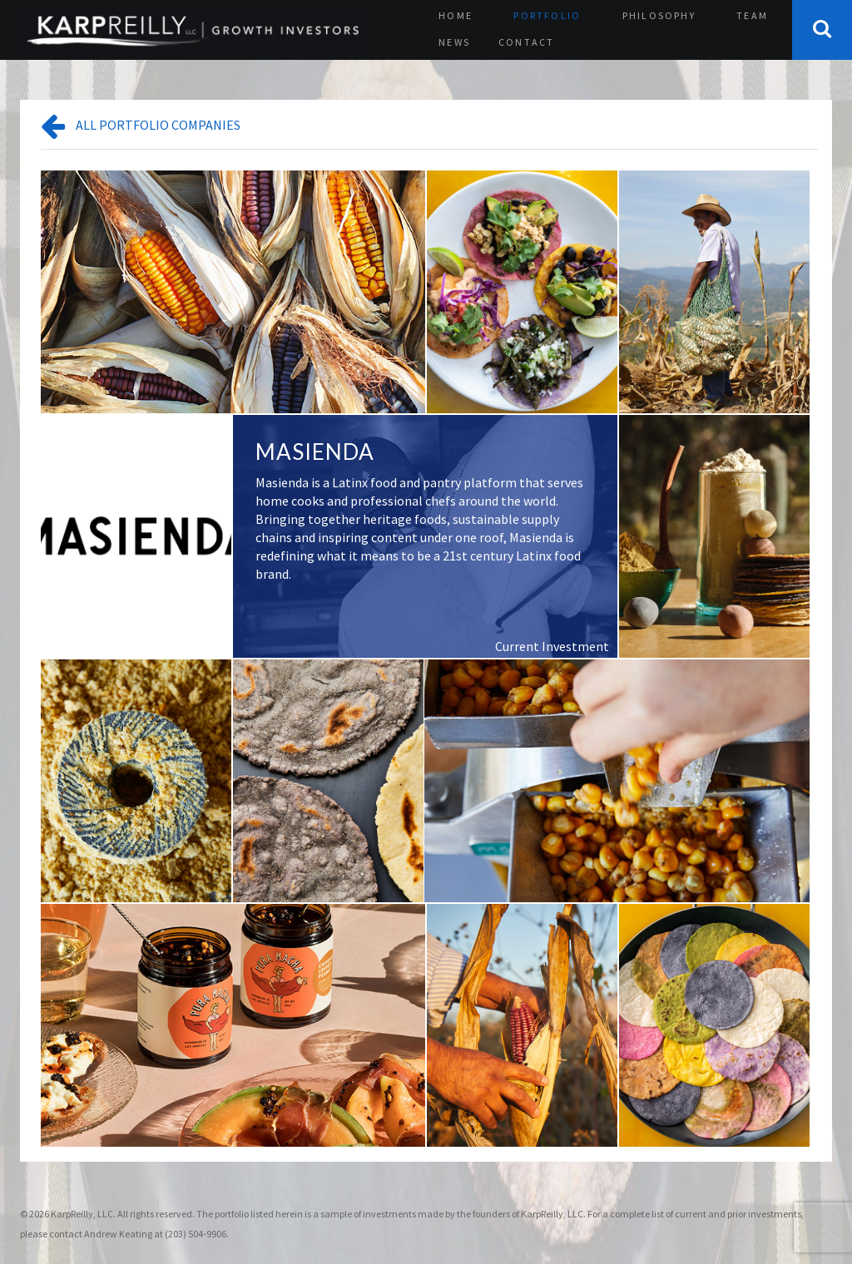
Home (455, 15)
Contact (526, 42)
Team (752, 15)
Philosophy (659, 15)
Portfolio (547, 15)
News (454, 42)
